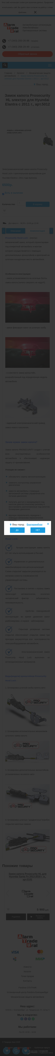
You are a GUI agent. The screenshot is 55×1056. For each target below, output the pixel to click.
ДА (17, 530)
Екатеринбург (35, 524)
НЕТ (38, 530)
